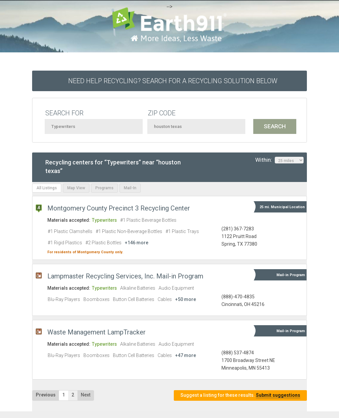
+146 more (136, 242)
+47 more (185, 355)
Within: (279, 160)
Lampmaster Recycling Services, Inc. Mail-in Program (125, 276)
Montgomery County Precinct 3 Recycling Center (118, 208)
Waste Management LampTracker (96, 332)
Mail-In (130, 188)
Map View (76, 188)
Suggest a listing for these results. (240, 395)
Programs (104, 188)
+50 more (185, 299)
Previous (46, 394)
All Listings (46, 188)
